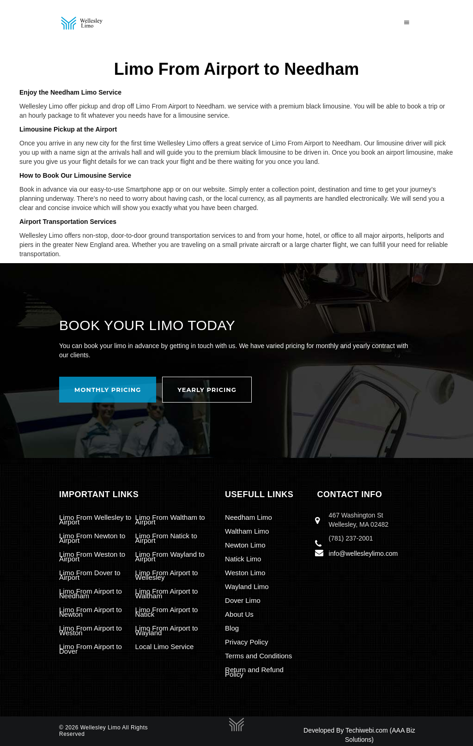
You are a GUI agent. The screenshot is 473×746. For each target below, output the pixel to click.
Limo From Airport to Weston (90, 630)
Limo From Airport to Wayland (166, 630)
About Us (239, 614)
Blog (232, 628)
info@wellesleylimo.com (363, 553)
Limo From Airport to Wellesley (166, 575)
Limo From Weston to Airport (92, 556)
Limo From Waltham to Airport (170, 519)
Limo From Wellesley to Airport (95, 519)
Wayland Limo (246, 586)
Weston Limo (245, 573)
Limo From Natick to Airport (166, 538)
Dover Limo (243, 600)
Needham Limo (248, 517)
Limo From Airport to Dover (90, 649)
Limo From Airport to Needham (90, 593)
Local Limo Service (164, 646)
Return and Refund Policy (254, 672)
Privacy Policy (246, 642)
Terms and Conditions (258, 656)
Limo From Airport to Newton (90, 612)
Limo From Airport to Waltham (166, 593)
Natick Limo (243, 559)
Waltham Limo (247, 531)
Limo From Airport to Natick (166, 612)
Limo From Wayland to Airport (170, 556)
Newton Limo (245, 545)
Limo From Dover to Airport (90, 575)
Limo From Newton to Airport (92, 538)
